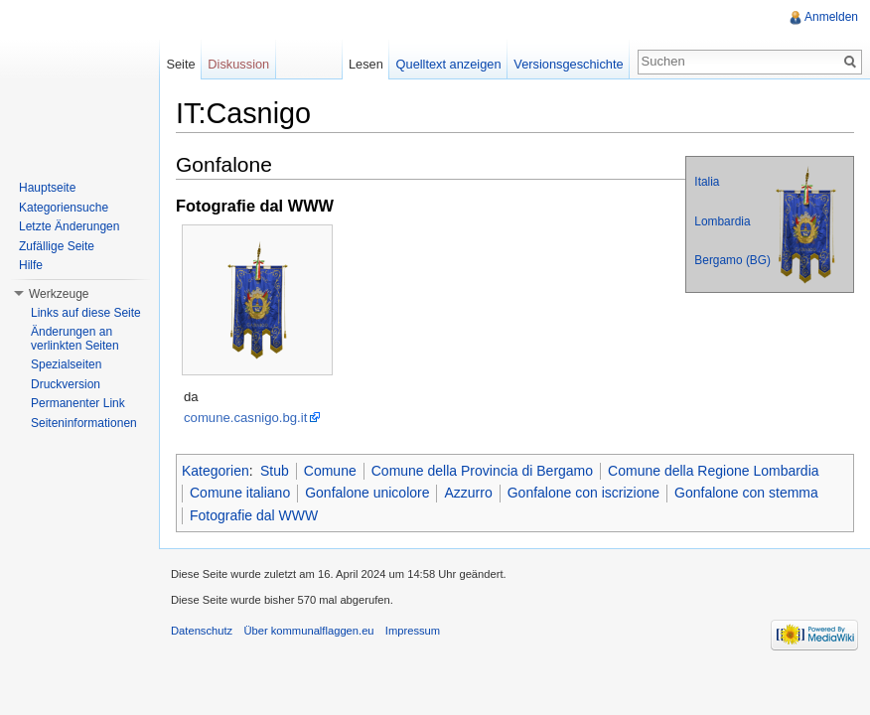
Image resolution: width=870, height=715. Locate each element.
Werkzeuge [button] (58, 294)
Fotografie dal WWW (254, 515)
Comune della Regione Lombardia (713, 471)
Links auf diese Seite (86, 313)
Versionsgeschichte (568, 64)
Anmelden (831, 17)
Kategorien (215, 471)
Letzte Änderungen (69, 226)
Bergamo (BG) (732, 260)
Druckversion (65, 384)
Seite (180, 64)
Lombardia (722, 221)
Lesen (366, 64)
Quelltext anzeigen (449, 64)
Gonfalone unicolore (367, 492)
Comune (330, 471)
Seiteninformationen (84, 423)
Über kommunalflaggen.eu (308, 631)
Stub (274, 471)
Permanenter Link (78, 403)
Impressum (412, 631)
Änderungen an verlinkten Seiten (75, 339)
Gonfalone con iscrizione (583, 492)
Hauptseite (47, 188)
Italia (706, 182)
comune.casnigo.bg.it (245, 417)
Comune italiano (240, 492)
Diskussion (238, 64)
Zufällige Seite (56, 246)
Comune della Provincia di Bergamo (482, 471)
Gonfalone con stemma (746, 492)
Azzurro (468, 492)
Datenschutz (201, 631)
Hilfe (31, 265)
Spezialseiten (66, 364)
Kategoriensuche (63, 207)
